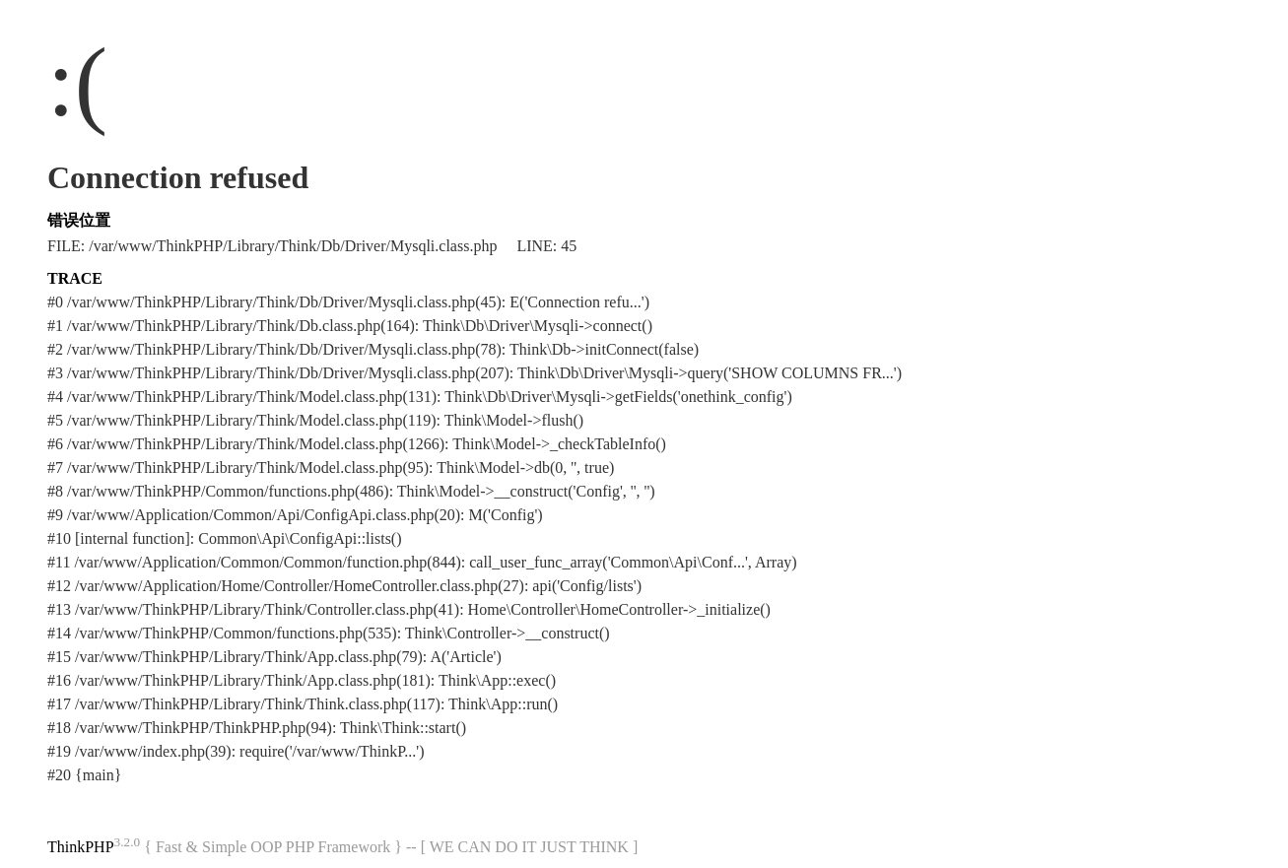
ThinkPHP (80, 846)
